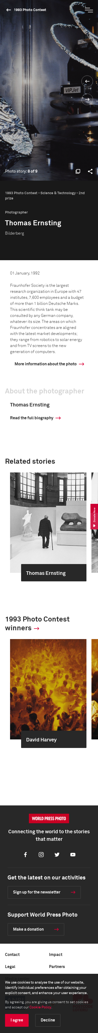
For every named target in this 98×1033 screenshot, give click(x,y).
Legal (10, 967)
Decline (48, 1020)
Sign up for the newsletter (36, 892)
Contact (12, 955)
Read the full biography (31, 418)
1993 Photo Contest (30, 10)
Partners (57, 967)
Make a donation (28, 929)
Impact (55, 955)
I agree (17, 1020)
